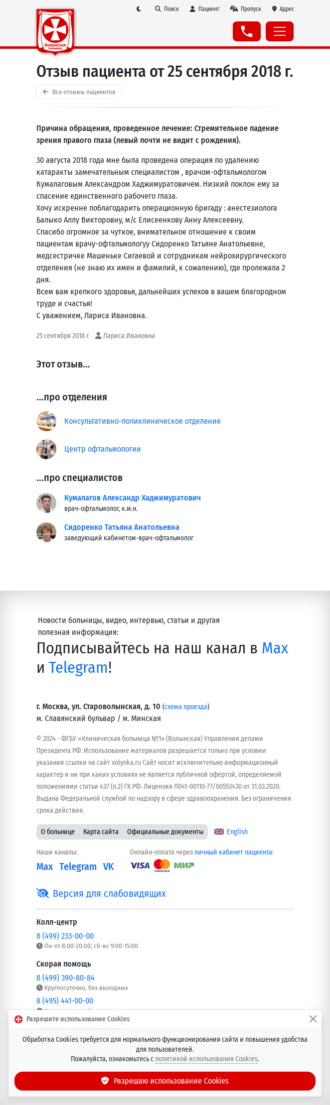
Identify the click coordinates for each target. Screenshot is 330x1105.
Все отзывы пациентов (79, 92)
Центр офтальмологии (102, 449)
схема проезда (186, 707)
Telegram (78, 667)
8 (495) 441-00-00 (64, 1000)
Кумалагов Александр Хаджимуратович (132, 497)
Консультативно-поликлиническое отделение (142, 421)
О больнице (58, 832)
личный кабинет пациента (233, 852)
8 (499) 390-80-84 (65, 977)
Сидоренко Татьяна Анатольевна (121, 527)
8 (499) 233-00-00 (65, 936)
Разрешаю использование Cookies (165, 1081)
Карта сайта (101, 832)
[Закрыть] (313, 1019)
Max (275, 647)
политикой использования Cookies (206, 1059)
